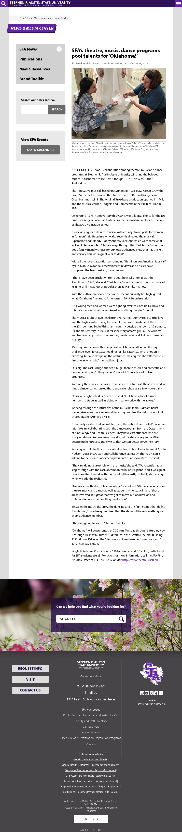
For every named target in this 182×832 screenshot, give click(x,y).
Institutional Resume (74, 791)
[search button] (121, 619)
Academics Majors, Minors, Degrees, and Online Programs (91, 809)
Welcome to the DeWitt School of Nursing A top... (91, 801)
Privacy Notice (95, 791)
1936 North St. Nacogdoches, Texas (91, 699)
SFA (22, 18)
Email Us (91, 692)
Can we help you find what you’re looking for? (91, 606)
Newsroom (46, 18)
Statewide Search (105, 775)
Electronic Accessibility (90, 754)
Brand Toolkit (31, 78)
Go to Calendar (40, 149)
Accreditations (91, 732)
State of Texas (86, 775)
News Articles (61, 18)
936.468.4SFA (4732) (91, 686)
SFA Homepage (91, 709)
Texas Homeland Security (78, 781)
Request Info (30, 668)
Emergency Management (105, 764)
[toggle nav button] (178, 3)
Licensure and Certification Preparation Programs (91, 738)
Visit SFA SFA (91, 804)
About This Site (91, 830)
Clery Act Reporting (108, 786)
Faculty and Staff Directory (91, 721)
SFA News (28, 49)
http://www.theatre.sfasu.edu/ (141, 560)
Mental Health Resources (75, 764)
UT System (71, 775)
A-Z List (91, 744)
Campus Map (91, 726)
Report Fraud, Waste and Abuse (78, 786)
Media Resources (34, 68)
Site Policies (111, 791)
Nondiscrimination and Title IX (90, 759)
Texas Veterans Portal (105, 781)
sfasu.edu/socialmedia (152, 704)
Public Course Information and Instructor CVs (91, 715)
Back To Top (91, 819)
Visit (30, 679)
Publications (30, 58)
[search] (91, 619)
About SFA (32, 18)
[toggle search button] (4, 3)
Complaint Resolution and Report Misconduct (90, 770)
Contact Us (30, 690)
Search (56, 109)
